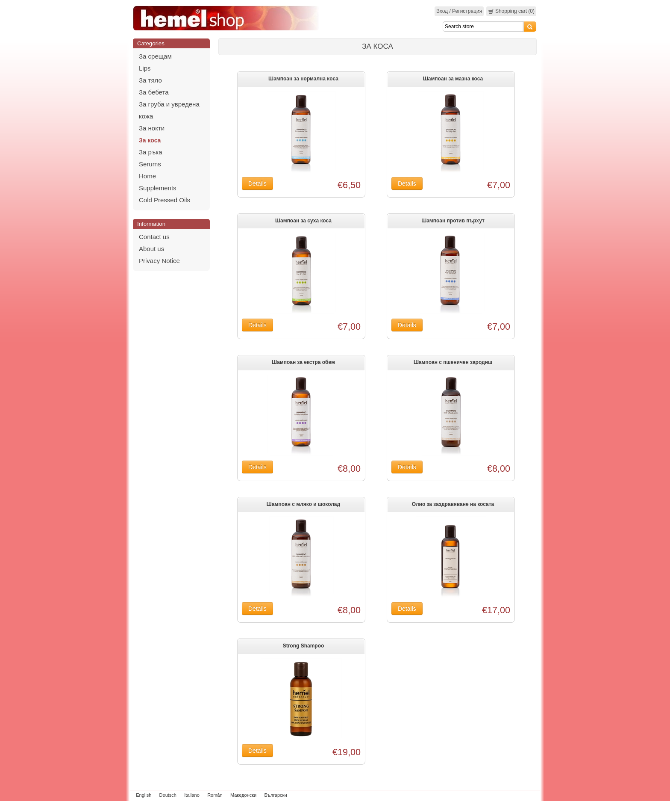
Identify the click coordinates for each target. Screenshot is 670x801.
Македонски (243, 795)
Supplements (157, 188)
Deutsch (167, 795)
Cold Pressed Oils (164, 200)
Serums (150, 164)
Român (214, 795)
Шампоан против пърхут (453, 221)
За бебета (153, 92)
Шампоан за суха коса (303, 221)
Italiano (191, 795)
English (143, 795)
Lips (145, 68)
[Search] (483, 26)
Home (147, 176)
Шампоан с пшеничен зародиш (453, 362)
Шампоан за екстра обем (303, 362)
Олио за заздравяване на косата (453, 504)
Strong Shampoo (303, 646)
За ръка (150, 152)
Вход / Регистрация (459, 11)
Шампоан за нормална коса (303, 79)
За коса (150, 140)
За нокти (152, 128)
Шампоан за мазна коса (453, 79)
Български (275, 795)
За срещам (155, 56)
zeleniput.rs (526, 795)
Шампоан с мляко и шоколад (303, 504)
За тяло (150, 80)
